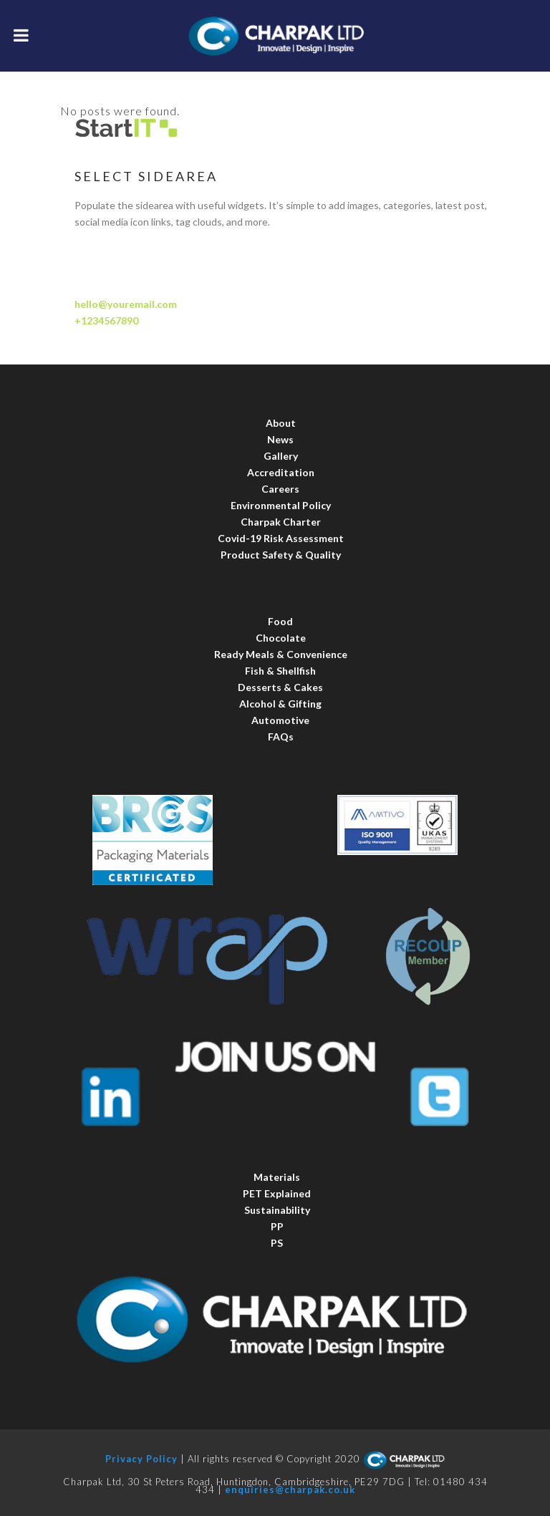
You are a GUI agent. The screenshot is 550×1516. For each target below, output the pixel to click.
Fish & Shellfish (280, 671)
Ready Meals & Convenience (280, 654)
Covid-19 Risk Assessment (281, 538)
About (281, 423)
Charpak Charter (281, 522)
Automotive (280, 720)
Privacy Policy (141, 1459)
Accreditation (280, 472)
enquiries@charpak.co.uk (290, 1489)
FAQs (281, 736)
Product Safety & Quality (281, 555)
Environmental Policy (281, 505)
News (280, 439)
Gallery (281, 456)
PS (277, 1243)
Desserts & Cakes (280, 687)
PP (277, 1226)
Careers (280, 489)
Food (280, 621)
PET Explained (277, 1193)
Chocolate (281, 638)
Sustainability (277, 1210)
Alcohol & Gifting (280, 703)
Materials (277, 1177)
